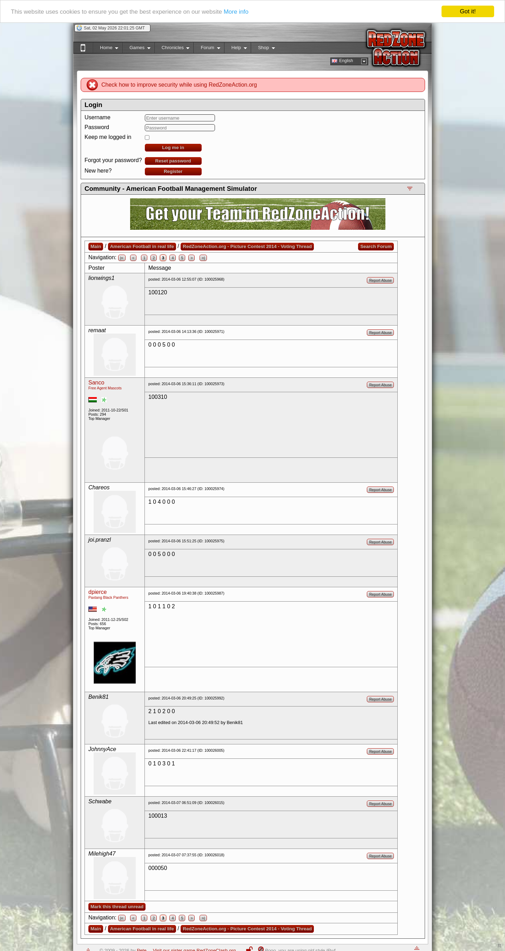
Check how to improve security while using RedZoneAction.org (179, 85)
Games (136, 49)
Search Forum (376, 246)
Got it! (468, 11)
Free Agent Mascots (105, 388)
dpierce (97, 592)
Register (173, 171)
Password (97, 127)
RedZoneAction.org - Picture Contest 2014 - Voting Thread (247, 246)
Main (95, 246)
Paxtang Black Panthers (108, 597)
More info (236, 11)
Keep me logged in (108, 137)
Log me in (173, 147)
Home (105, 49)
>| (203, 258)
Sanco (96, 383)
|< (121, 258)
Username (97, 117)
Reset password (173, 160)
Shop (263, 49)
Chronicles (172, 49)
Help (235, 49)
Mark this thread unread (116, 906)
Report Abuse (380, 280)
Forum (206, 49)
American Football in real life (142, 246)
